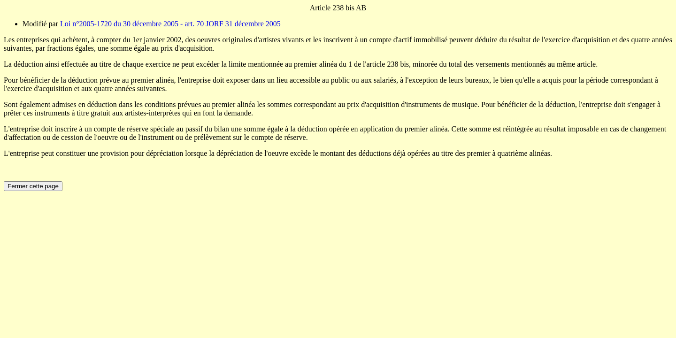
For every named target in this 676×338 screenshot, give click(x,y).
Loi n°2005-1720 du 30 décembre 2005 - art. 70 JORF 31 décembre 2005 (170, 24)
